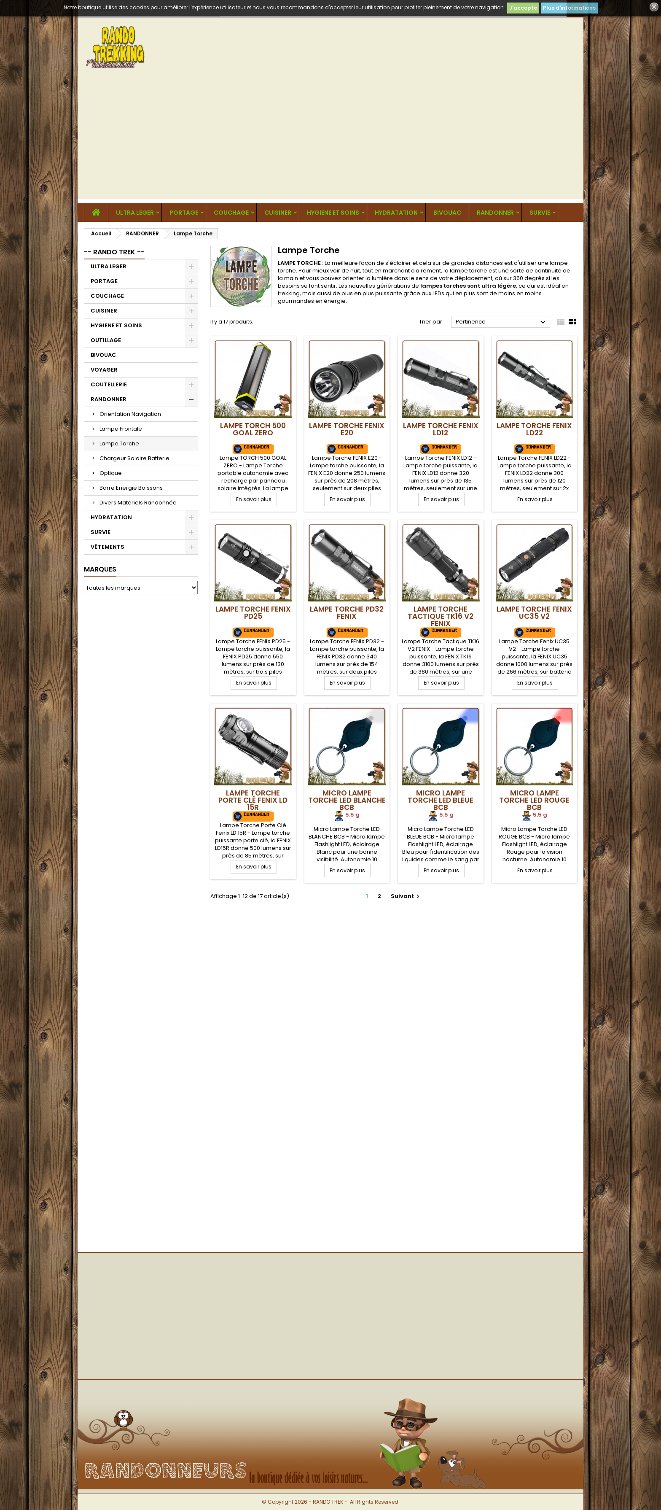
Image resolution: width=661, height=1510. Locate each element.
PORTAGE (183, 212)
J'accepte (523, 7)
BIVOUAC (447, 212)
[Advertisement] (330, 140)
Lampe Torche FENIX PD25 (253, 612)
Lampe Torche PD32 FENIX (347, 612)
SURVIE (539, 212)
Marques (100, 569)
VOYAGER (104, 370)
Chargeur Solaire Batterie (134, 458)
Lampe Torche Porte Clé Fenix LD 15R (253, 800)
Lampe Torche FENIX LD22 (534, 429)
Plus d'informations (569, 7)
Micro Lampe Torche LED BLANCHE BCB (347, 800)
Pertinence (502, 322)
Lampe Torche (119, 444)
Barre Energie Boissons (131, 488)
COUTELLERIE (109, 384)
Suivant (406, 896)
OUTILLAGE (106, 340)
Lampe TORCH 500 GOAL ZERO (253, 429)
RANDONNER (495, 212)
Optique (110, 473)
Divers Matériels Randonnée (138, 503)
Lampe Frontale (120, 429)
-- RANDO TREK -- (114, 252)
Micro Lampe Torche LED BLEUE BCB (440, 800)
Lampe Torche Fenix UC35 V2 (534, 612)
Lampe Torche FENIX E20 (346, 429)
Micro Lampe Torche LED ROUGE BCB (534, 800)
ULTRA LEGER (135, 212)
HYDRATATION (396, 212)
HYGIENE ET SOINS (333, 212)
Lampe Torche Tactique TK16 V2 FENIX (440, 616)
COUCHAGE (231, 212)
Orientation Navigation (130, 414)
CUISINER (277, 212)
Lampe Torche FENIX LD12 (440, 429)
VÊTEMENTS (107, 547)
